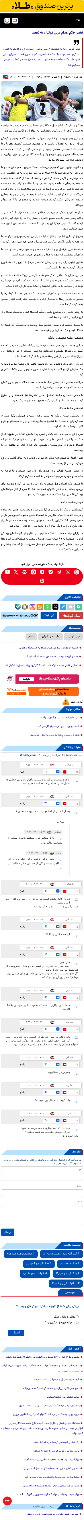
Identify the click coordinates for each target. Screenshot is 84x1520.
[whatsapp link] (68, 572)
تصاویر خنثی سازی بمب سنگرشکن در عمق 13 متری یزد (51, 1469)
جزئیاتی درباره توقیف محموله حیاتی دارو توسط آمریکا (51, 1460)
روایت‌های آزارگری (50, 637)
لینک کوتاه (72, 615)
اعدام (31, 637)
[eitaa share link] (39, 607)
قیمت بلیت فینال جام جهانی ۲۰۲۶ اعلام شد (56, 1380)
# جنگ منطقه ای (70, 1264)
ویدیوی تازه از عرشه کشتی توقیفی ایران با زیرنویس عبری (49, 1406)
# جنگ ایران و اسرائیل (38, 1264)
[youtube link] (7, 572)
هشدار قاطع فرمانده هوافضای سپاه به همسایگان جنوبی (48, 648)
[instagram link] (33, 572)
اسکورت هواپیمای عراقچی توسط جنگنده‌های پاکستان (51, 1486)
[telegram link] (59, 572)
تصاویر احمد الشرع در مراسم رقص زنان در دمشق (52, 1514)
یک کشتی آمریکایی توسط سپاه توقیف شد (57, 1442)
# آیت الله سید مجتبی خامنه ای (61, 1254)
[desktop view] (15, 20)
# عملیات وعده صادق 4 (20, 1254)
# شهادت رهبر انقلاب (35, 1273)
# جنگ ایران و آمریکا (68, 1273)
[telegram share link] (63, 607)
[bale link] (50, 572)
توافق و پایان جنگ (64, 1317)
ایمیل (79, 1186)
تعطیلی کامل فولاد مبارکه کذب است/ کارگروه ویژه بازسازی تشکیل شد (41, 665)
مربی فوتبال (73, 637)
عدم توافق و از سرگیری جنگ (59, 1322)
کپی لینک (48, 615)
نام (80, 1169)
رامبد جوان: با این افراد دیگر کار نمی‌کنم (59, 727)
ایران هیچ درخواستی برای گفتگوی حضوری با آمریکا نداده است (47, 1495)
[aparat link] (42, 581)
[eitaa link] (24, 572)
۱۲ (7, 77)
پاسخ (22, 771)
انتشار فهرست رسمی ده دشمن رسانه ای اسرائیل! (52, 657)
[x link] (16, 572)
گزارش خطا (77, 702)
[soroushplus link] (42, 572)
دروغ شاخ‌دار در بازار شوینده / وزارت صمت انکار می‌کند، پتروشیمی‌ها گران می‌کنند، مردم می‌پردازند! (42, 1368)
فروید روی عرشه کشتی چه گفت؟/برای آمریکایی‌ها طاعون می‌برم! (46, 1415)
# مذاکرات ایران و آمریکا (66, 1283)
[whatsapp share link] (47, 607)
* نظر (79, 1203)
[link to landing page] (43, 21)
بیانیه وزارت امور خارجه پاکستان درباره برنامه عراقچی (52, 1477)
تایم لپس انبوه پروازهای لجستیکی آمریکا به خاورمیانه (51, 1388)
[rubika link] (76, 572)
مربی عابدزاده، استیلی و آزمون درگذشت (59, 718)
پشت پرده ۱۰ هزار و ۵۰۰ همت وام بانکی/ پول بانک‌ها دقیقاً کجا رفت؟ (43, 1357)
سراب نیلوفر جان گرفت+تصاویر (63, 1397)
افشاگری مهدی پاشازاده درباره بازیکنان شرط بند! (55, 735)
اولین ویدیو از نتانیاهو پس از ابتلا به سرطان (56, 1451)
